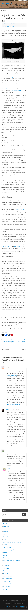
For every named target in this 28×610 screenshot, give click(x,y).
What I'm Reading (7, 584)
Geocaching (6, 557)
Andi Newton (6, 3)
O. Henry (10, 244)
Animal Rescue (7, 526)
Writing (12, 26)
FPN (2, 184)
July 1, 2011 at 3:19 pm (17, 409)
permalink (15, 342)
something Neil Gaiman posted (17, 90)
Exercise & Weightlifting (9, 550)
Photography (6, 565)
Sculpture (5, 573)
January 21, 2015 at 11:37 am (17, 468)
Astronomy (6, 531)
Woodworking (6, 586)
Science (5, 571)
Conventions (6, 537)
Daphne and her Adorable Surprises (12, 542)
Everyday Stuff (7, 547)
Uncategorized (7, 581)
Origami (3, 26)
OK (23, 514)
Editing (5, 544)
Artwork (5, 529)
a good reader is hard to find (11, 339)
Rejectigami (7, 26)
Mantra (16, 606)
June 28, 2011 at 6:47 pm (14, 367)
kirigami (13, 77)
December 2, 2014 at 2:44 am (13, 451)
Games (5, 555)
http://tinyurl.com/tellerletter (13, 404)
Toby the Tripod (7, 578)
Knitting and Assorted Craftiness (11, 560)
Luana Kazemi (9, 450)
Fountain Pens (6, 552)
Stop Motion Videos (8, 576)
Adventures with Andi (8, 523)
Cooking (5, 539)
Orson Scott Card (7, 246)
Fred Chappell (17, 246)
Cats (4, 534)
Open (8, 468)
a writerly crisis (21, 339)
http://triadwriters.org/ (12, 375)
